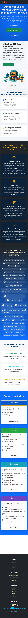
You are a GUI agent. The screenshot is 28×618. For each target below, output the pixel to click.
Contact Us (14, 527)
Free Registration (14, 30)
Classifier (14, 590)
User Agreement (14, 577)
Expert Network (14, 579)
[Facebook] (10, 604)
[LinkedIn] (13, 604)
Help (14, 568)
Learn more (14, 35)
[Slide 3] (15, 85)
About (14, 562)
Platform (14, 580)
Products (14, 591)
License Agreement (14, 575)
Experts (14, 597)
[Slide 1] (11, 85)
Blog (14, 564)
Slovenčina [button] (10, 2)
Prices (14, 566)
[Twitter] (15, 604)
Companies (14, 595)
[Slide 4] (16, 85)
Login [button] (24, 2)
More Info (14, 455)
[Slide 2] (13, 85)
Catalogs (14, 593)
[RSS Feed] (17, 604)
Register (19, 2)
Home (14, 588)
